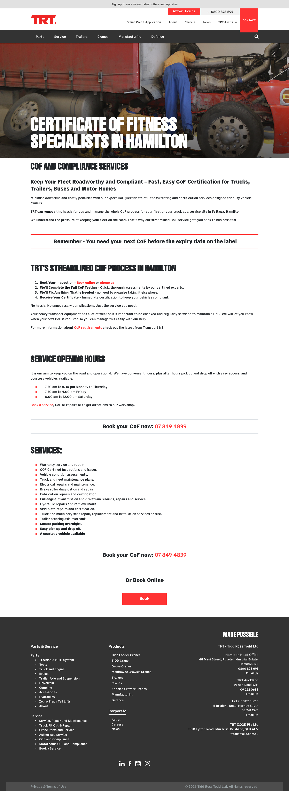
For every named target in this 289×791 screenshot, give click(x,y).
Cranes (102, 36)
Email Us (252, 673)
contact (249, 20)
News (207, 22)
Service (60, 36)
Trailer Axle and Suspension (59, 678)
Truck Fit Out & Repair (55, 725)
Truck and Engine (51, 669)
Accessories (47, 692)
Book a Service (49, 748)
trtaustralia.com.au (244, 734)
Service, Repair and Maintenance (62, 720)
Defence (157, 36)
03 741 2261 (250, 710)
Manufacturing (129, 36)
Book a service (42, 405)
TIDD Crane (120, 660)
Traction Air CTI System (56, 660)
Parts (40, 36)
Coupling (45, 687)
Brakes (43, 673)
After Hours (184, 11)
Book (144, 599)
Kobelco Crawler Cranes (129, 689)
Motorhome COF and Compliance (62, 744)
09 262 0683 (249, 689)
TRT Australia (227, 22)
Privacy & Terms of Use (49, 786)
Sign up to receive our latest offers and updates (144, 4)
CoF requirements (88, 327)
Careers (190, 22)
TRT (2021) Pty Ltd (244, 724)
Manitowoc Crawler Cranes (131, 672)
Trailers (81, 36)
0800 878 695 (248, 668)
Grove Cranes (122, 666)
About (173, 22)
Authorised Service (52, 734)
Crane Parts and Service (56, 730)
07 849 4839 (171, 426)
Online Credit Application (144, 22)
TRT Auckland (247, 680)
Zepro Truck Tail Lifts (54, 701)
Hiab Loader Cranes (126, 655)
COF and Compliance (53, 739)
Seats (42, 664)
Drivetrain (46, 683)
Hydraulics (46, 697)
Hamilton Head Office (241, 655)
